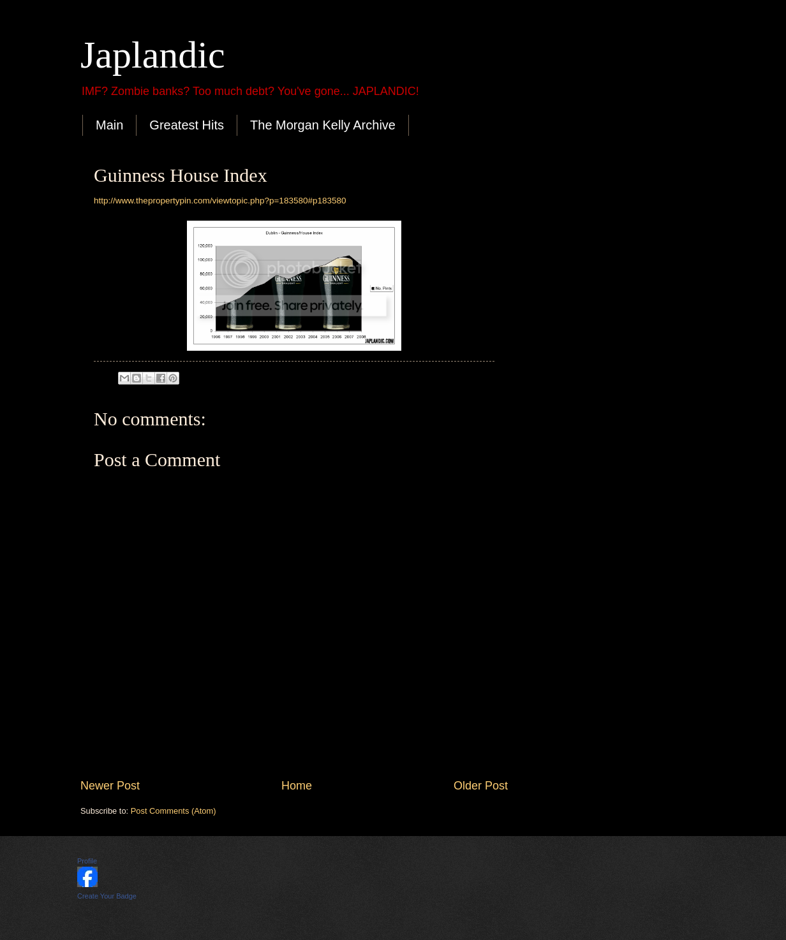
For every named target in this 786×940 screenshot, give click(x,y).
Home (296, 785)
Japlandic (152, 55)
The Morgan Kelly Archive (323, 125)
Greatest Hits (186, 125)
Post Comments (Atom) (173, 811)
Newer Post (110, 785)
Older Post (481, 785)
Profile (87, 861)
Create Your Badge (107, 896)
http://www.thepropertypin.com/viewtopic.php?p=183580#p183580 (220, 200)
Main (109, 125)
